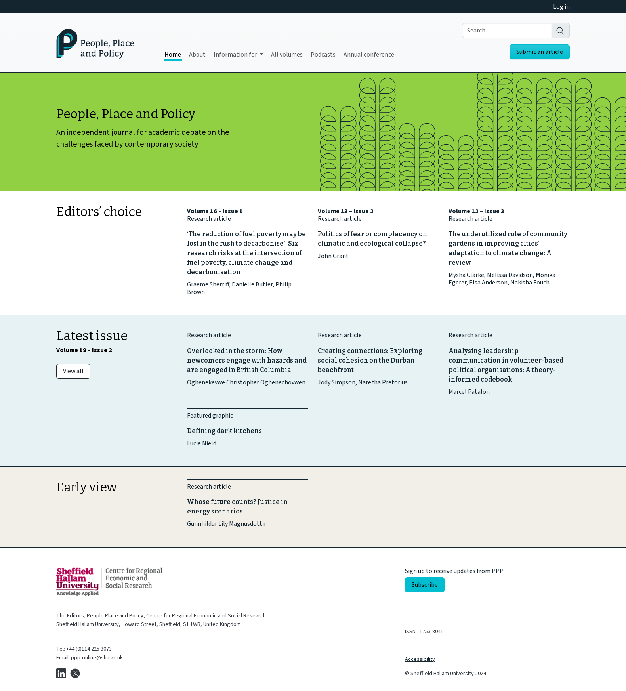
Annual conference (369, 54)
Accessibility (420, 659)
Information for (236, 54)
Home (172, 54)
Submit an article (539, 52)
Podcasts (323, 54)
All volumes (287, 54)
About (197, 54)
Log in (561, 6)
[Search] (561, 30)
